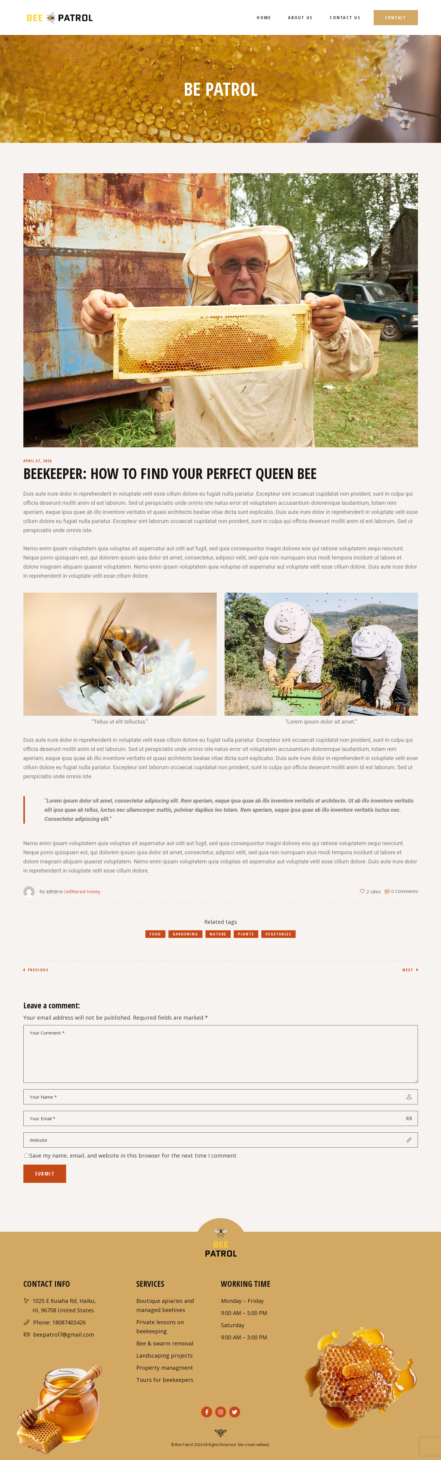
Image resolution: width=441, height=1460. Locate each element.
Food (155, 934)
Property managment (164, 1367)
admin (52, 891)
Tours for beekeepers (164, 1379)
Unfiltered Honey (82, 891)
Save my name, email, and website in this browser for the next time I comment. (133, 1155)
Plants (246, 934)
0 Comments (404, 891)
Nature (218, 934)
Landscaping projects (164, 1355)
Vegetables (278, 934)
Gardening (185, 934)
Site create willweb (253, 1444)
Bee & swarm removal (164, 1343)
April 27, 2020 (37, 460)
